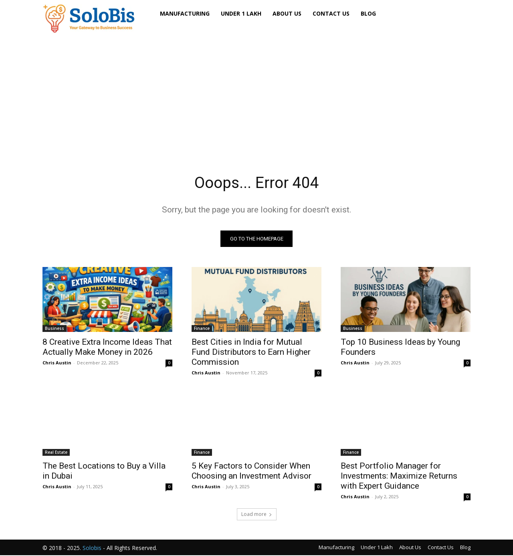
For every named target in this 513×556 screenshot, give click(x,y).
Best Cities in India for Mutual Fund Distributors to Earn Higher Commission (251, 353)
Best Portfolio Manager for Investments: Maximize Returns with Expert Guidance (399, 476)
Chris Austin (56, 363)
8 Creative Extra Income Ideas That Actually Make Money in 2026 (107, 348)
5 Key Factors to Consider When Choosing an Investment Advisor (251, 471)
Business (54, 329)
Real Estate (56, 453)
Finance (202, 329)
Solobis (92, 548)
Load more (256, 515)
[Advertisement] (256, 92)
